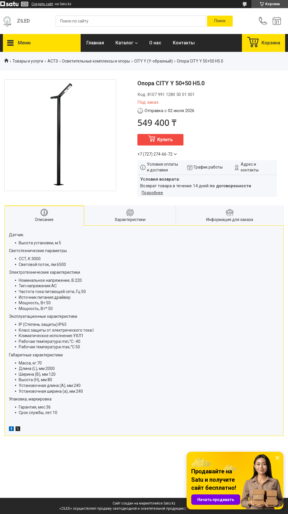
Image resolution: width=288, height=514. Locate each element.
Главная (95, 43)
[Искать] (220, 21)
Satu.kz (169, 503)
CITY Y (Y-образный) (153, 61)
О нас (155, 43)
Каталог (124, 43)
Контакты (184, 43)
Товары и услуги (27, 61)
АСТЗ (53, 61)
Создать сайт (42, 4)
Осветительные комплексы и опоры (96, 61)
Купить (165, 139)
